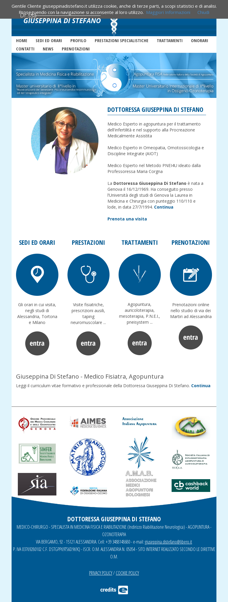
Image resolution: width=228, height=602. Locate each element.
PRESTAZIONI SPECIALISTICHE (121, 40)
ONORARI (199, 40)
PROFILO (78, 40)
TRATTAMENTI (170, 40)
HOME (21, 40)
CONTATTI (25, 49)
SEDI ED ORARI (49, 40)
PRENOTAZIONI (76, 49)
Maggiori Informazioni (168, 12)
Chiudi (203, 12)
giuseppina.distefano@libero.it (168, 542)
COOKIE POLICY (127, 573)
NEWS (48, 49)
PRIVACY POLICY (100, 573)
